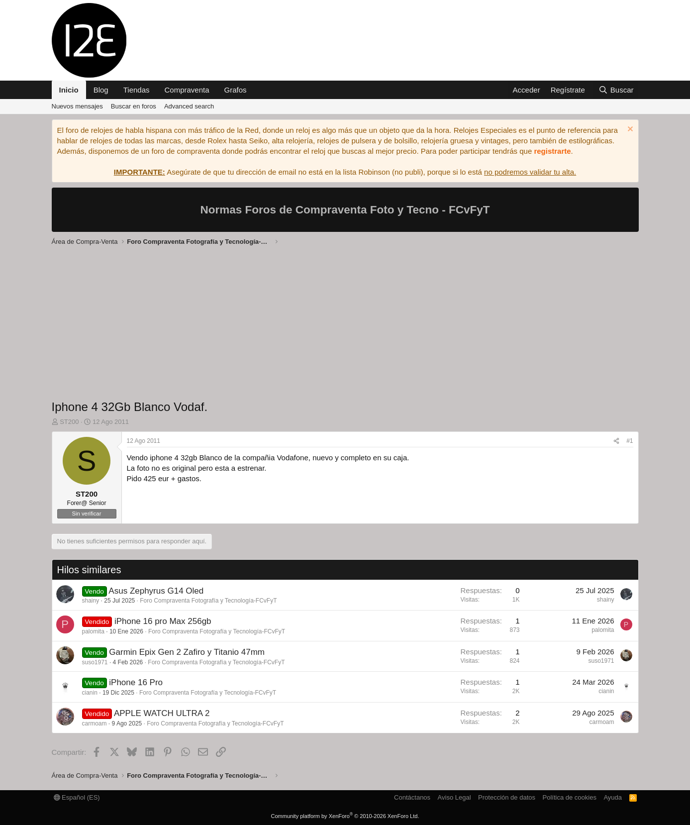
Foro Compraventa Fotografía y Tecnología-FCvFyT (208, 600)
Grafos (235, 90)
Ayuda (612, 797)
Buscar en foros (133, 106)
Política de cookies (569, 797)
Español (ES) (77, 797)
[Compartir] (616, 441)
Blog (101, 90)
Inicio (69, 90)
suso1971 (95, 662)
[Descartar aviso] (629, 130)
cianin (90, 692)
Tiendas (136, 90)
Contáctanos (412, 797)
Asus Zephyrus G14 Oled (155, 591)
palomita (93, 631)
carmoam (94, 723)
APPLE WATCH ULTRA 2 (161, 713)
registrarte (552, 151)
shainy (90, 600)
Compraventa (187, 90)
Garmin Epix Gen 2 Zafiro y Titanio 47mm (187, 652)
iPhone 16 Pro (136, 682)
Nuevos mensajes (77, 106)
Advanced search (189, 106)
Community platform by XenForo (345, 816)
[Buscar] (615, 90)
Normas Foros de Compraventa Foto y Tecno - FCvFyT (345, 210)
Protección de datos (506, 797)
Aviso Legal (454, 797)
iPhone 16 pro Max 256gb (162, 621)
